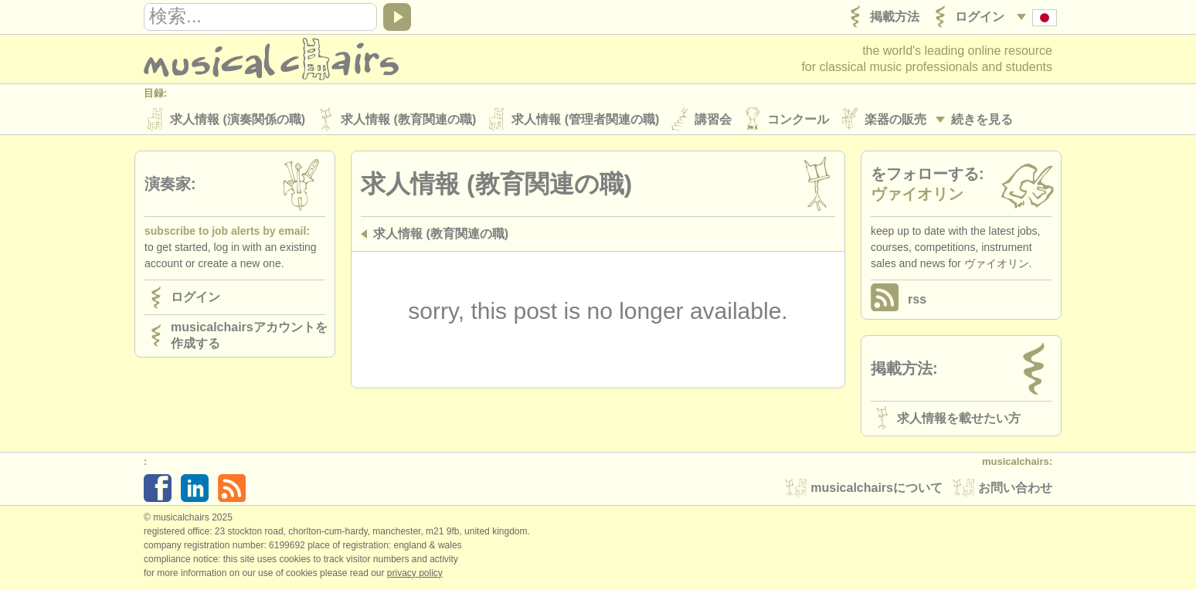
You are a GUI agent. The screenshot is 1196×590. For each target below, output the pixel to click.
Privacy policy (415, 573)
